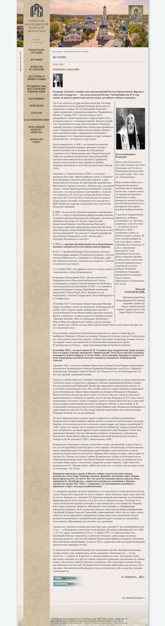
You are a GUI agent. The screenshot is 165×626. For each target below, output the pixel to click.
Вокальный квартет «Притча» (36, 130)
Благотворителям (36, 120)
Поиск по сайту (36, 140)
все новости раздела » (133, 597)
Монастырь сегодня (36, 51)
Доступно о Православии (36, 77)
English (36, 113)
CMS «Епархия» (121, 623)
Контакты (36, 106)
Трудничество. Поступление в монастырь (37, 89)
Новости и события (36, 68)
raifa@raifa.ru (120, 619)
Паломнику (36, 98)
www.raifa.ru (118, 621)
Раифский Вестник (72, 51)
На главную (58, 51)
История (36, 59)
